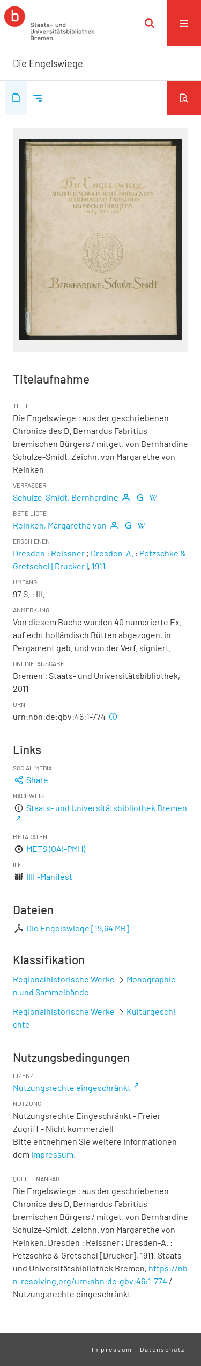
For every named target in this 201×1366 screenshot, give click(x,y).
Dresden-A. (112, 553)
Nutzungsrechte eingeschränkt (72, 1087)
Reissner (68, 553)
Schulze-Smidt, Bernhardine (65, 497)
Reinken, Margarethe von (60, 525)
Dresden (29, 553)
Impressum (52, 1154)
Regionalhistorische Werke (64, 979)
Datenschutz (162, 1349)
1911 (99, 566)
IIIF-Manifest (49, 876)
